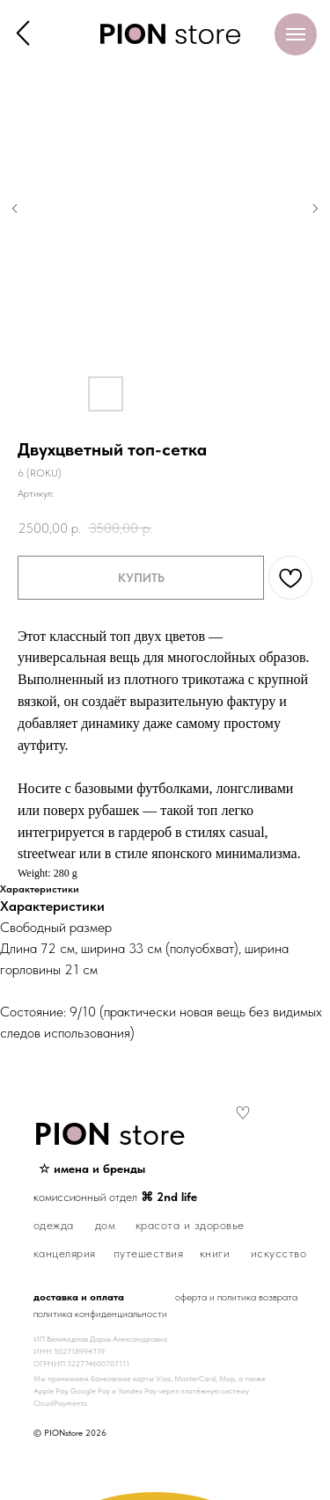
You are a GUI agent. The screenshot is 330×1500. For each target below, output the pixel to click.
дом (105, 1225)
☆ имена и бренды (92, 1168)
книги (215, 1253)
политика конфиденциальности (100, 1313)
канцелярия (64, 1253)
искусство (279, 1253)
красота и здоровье (190, 1225)
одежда (53, 1225)
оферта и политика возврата (236, 1297)
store (109, 1134)
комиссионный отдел (115, 1197)
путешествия (149, 1253)
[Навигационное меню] (295, 34)
